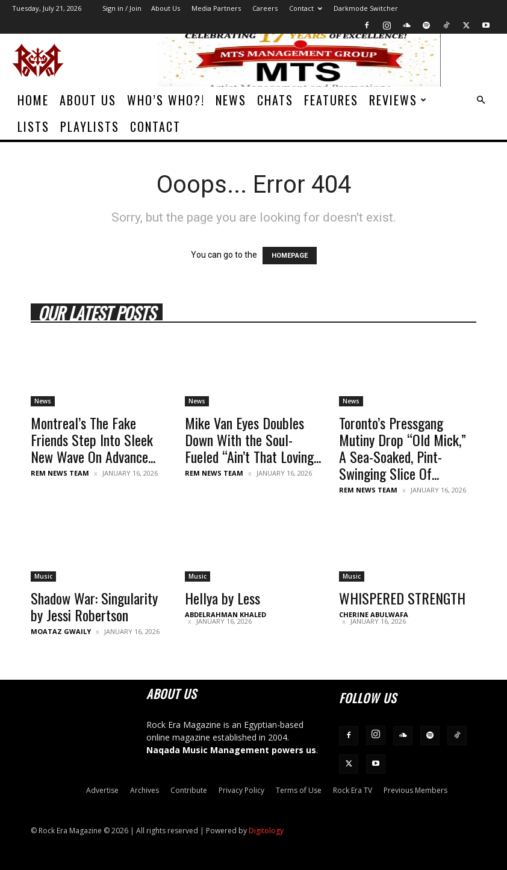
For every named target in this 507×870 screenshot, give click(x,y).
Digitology (266, 830)
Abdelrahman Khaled (225, 614)
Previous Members (415, 790)
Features (331, 100)
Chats (275, 100)
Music (43, 576)
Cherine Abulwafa (373, 614)
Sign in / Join (122, 8)
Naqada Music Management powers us (231, 750)
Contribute (188, 790)
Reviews (398, 100)
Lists (33, 126)
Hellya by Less (222, 598)
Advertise (102, 790)
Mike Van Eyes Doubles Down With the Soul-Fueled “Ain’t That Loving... (253, 439)
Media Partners (216, 8)
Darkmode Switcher (366, 8)
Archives (144, 790)
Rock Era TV (352, 790)
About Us (165, 8)
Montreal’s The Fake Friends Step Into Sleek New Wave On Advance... (93, 439)
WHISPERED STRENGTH (402, 598)
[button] (480, 100)
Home (33, 100)
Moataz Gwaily (61, 631)
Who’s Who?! (166, 100)
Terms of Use (299, 790)
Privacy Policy (241, 790)
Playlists (89, 126)
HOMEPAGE (290, 255)
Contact (305, 8)
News (231, 100)
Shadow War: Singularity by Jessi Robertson (94, 606)
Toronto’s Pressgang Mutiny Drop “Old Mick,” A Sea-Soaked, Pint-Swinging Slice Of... (402, 448)
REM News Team (60, 472)
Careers (265, 8)
